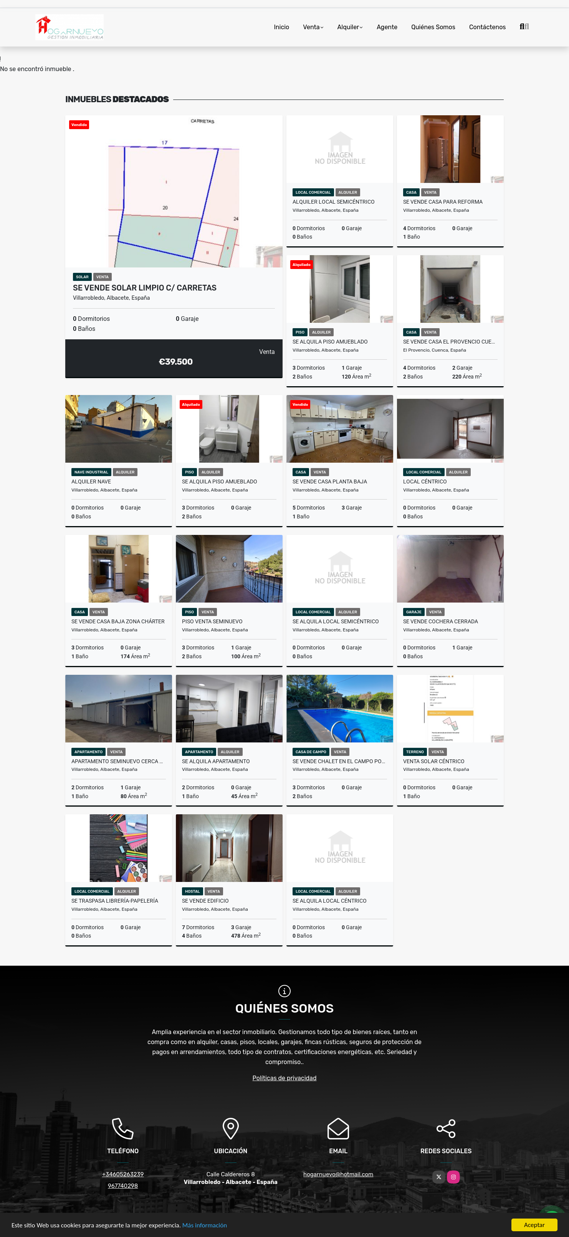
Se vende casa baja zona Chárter (118, 621)
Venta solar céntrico (434, 761)
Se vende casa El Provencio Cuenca (450, 342)
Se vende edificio (205, 901)
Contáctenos (487, 27)
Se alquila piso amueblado (330, 342)
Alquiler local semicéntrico (334, 202)
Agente (387, 27)
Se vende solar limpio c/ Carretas (145, 287)
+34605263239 (123, 1174)
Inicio (281, 27)
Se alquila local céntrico (330, 901)
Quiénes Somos (433, 27)
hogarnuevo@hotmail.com (338, 1174)
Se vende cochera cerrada (440, 621)
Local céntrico (425, 481)
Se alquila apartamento (216, 761)
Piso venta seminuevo (212, 621)
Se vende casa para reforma (443, 202)
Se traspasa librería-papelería (114, 901)
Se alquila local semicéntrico (336, 621)
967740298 (123, 1185)
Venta (311, 27)
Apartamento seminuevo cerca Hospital (118, 761)
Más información (204, 1226)
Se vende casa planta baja (330, 481)
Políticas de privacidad (285, 1078)
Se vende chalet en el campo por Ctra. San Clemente (340, 761)
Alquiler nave (91, 481)
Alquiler (348, 27)
